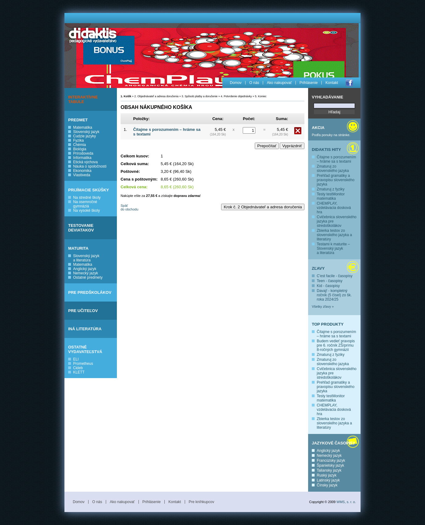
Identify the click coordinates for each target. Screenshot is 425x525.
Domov (235, 83)
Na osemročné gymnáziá (85, 204)
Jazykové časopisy (333, 443)
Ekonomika (82, 171)
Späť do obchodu (129, 207)
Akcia (318, 127)
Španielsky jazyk (330, 465)
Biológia (79, 149)
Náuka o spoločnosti (89, 166)
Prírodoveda (83, 153)
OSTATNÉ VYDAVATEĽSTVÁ (85, 349)
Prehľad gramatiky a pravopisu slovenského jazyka (335, 179)
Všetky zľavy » (323, 306)
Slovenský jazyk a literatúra (86, 258)
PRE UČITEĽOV (83, 310)
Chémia (79, 145)
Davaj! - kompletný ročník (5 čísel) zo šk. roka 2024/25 (334, 295)
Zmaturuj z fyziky (331, 189)
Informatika (82, 158)
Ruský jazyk (326, 475)
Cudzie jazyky (84, 136)
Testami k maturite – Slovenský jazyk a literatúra (333, 248)
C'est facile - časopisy (335, 276)
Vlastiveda (81, 175)
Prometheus (83, 363)
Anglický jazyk (84, 269)
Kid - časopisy (328, 286)
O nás (254, 83)
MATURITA (78, 248)
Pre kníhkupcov (201, 502)
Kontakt (331, 83)
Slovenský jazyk (86, 132)
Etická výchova (85, 162)
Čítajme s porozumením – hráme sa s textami (336, 159)
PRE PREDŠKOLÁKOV (89, 292)
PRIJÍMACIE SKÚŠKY (88, 190)
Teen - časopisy (329, 281)
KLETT (79, 372)
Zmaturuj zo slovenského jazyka (333, 168)
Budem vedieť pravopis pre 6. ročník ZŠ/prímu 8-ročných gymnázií (336, 345)
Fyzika (78, 140)
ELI (76, 359)
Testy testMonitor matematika (331, 196)
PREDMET (78, 120)
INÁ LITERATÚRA (84, 329)
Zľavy (318, 268)
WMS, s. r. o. (346, 502)
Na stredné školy (87, 197)
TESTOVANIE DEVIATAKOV (81, 227)
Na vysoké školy (86, 210)
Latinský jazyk (328, 480)
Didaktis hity (326, 149)
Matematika (82, 127)
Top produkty (328, 324)
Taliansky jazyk (329, 470)
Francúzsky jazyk (331, 460)
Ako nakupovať (279, 83)
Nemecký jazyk (85, 273)
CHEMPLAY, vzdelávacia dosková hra (334, 207)
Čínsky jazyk (327, 485)
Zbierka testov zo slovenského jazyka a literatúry (334, 234)
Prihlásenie (308, 83)
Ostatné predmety (87, 277)
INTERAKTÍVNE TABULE (83, 99)
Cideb (78, 368)
